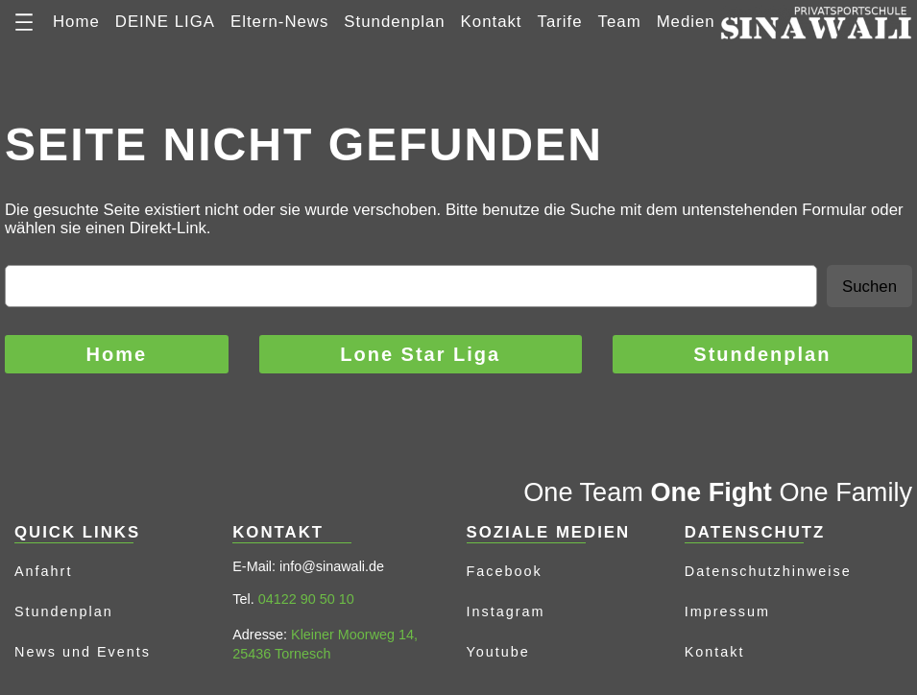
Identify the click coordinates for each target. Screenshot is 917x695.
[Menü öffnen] (24, 22)
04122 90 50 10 (306, 599)
